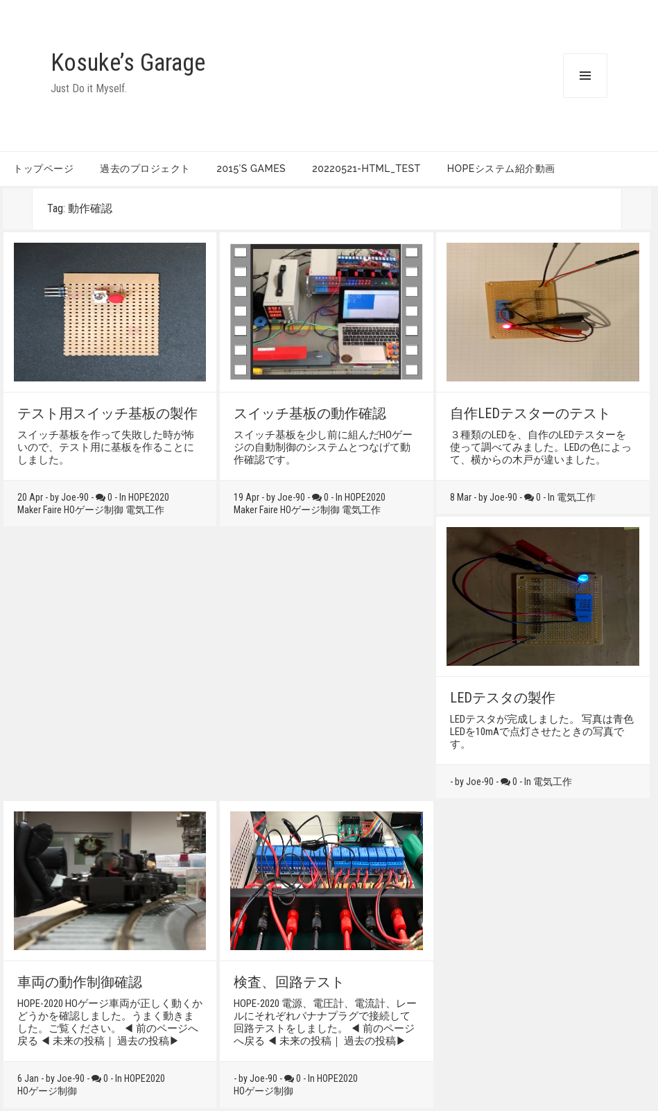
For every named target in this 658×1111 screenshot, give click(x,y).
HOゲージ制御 (93, 509)
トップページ (43, 168)
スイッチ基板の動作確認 (310, 413)
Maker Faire (39, 509)
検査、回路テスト (289, 982)
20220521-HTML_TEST (366, 168)
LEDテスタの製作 (502, 697)
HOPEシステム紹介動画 (501, 168)
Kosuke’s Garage (128, 63)
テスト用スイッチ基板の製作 (107, 413)
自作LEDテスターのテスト (530, 413)
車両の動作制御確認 (79, 982)
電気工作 (144, 509)
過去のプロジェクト (145, 168)
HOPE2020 (148, 497)
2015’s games (251, 168)
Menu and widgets (585, 97)
